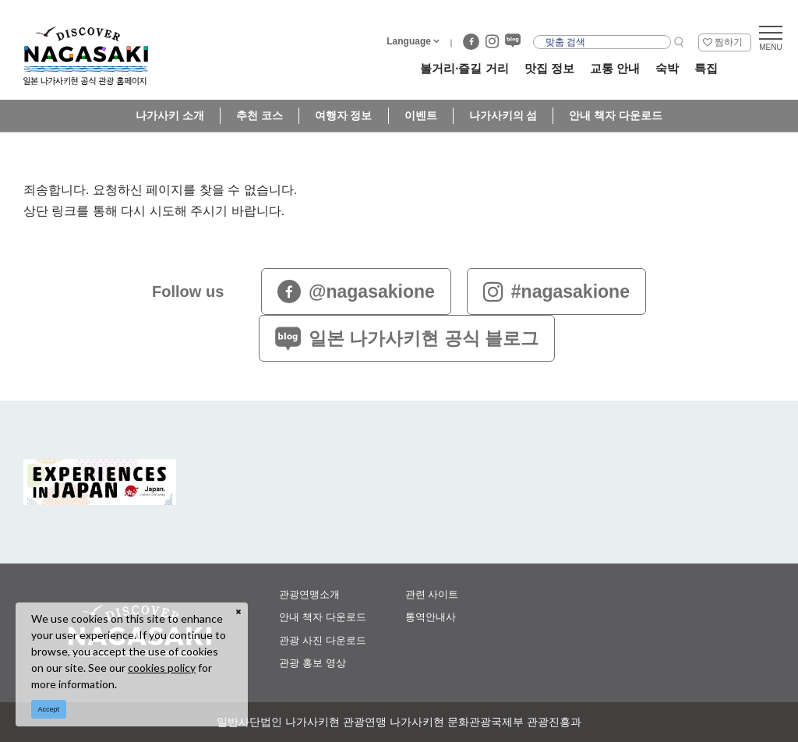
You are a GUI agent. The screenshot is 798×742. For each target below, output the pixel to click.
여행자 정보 (344, 115)
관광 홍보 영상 (312, 663)
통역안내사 (430, 617)
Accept (49, 709)
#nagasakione (556, 291)
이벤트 (420, 115)
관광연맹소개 (309, 594)
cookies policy (162, 667)
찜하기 (729, 42)
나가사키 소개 (170, 115)
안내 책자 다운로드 (615, 115)
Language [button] (409, 41)
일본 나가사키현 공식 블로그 (406, 338)
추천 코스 (259, 115)
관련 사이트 (432, 594)
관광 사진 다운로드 (322, 640)
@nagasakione (356, 291)
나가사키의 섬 (503, 115)
